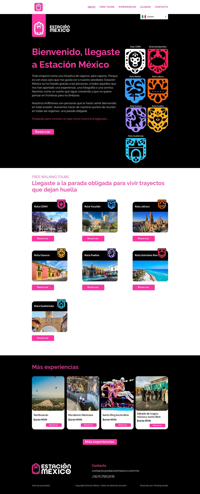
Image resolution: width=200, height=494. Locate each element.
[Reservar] (43, 132)
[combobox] (154, 16)
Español (148, 16)
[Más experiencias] (100, 442)
